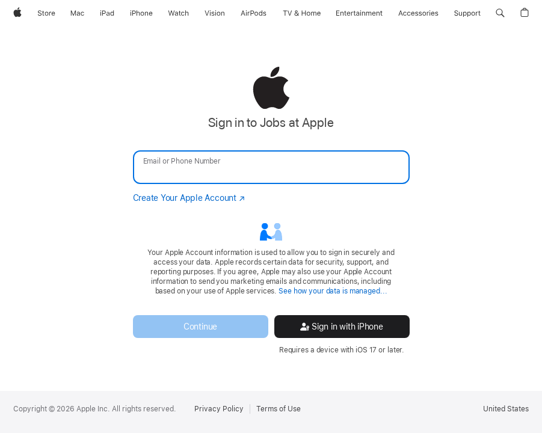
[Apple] (17, 13)
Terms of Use (278, 409)
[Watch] (178, 13)
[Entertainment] (359, 13)
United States (506, 409)
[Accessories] (418, 13)
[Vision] (215, 13)
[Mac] (77, 13)
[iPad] (107, 13)
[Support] (467, 13)
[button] (500, 13)
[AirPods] (253, 13)
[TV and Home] (301, 13)
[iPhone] (141, 13)
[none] (271, 210)
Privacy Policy (219, 409)
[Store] (46, 13)
